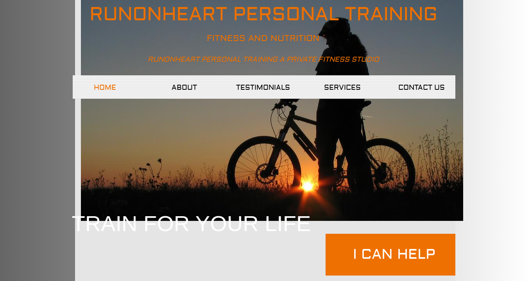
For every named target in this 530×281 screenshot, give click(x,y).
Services (342, 87)
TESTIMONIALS (263, 87)
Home (105, 87)
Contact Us (421, 87)
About (184, 87)
